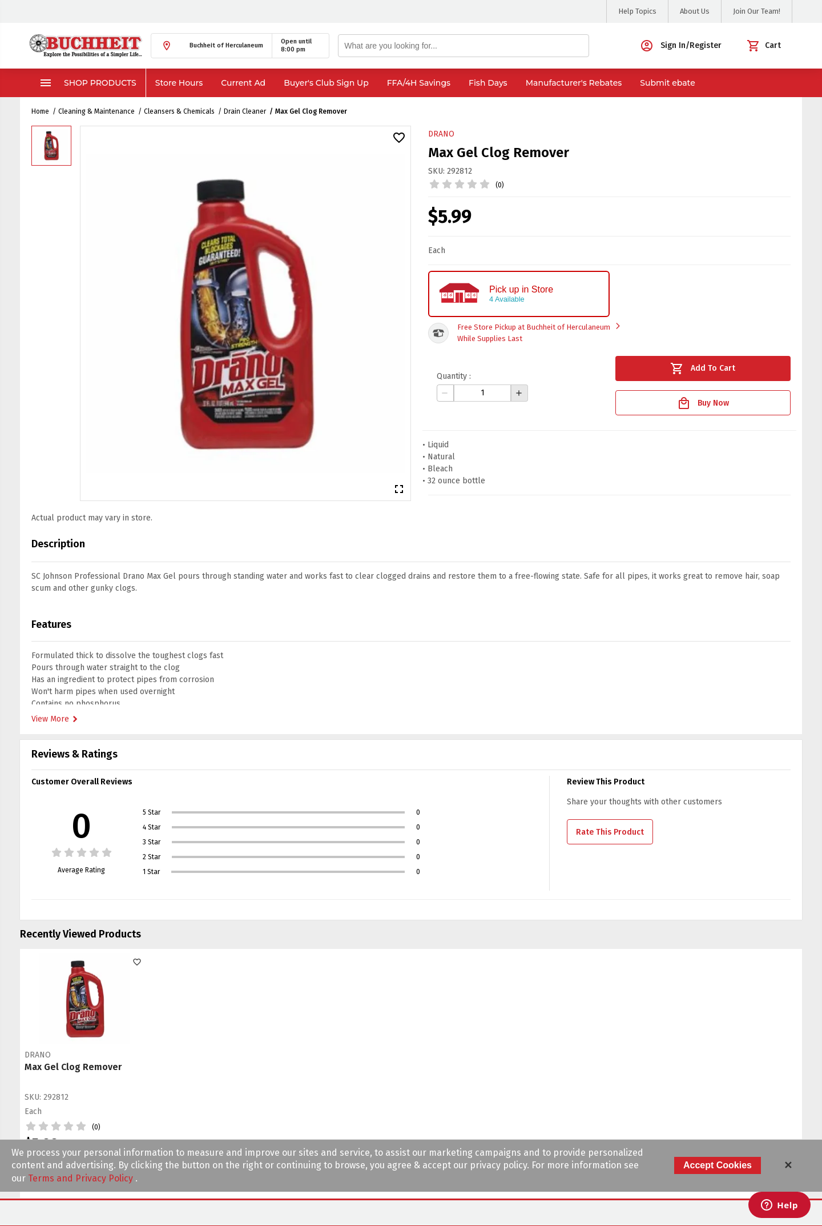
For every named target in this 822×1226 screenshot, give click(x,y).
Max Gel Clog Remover (311, 111)
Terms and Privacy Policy (81, 1178)
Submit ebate (667, 83)
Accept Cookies (717, 1165)
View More (55, 719)
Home (40, 111)
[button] (211, 45)
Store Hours (179, 83)
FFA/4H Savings (418, 83)
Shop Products (87, 83)
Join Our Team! (756, 11)
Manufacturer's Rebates (574, 83)
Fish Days (488, 83)
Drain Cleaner (245, 111)
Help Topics (637, 11)
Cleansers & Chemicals (179, 111)
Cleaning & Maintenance (96, 111)
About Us (695, 11)
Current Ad (243, 83)
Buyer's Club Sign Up (326, 83)
